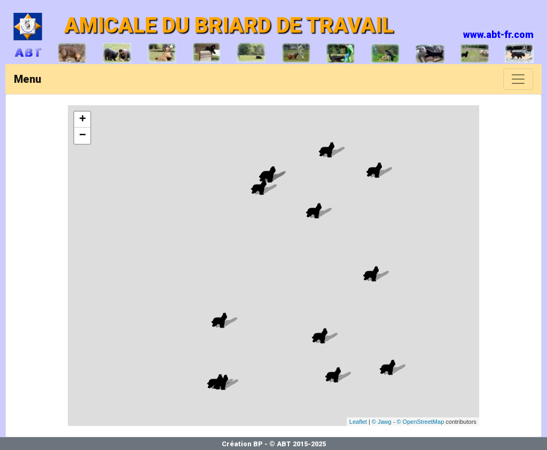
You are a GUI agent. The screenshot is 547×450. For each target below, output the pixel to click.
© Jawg (382, 421)
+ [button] (82, 120)
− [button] (82, 136)
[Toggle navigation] (518, 79)
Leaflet (358, 421)
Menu (27, 79)
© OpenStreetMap (420, 421)
